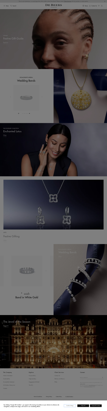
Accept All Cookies (96, 405)
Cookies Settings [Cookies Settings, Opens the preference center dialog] (69, 405)
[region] (53, 405)
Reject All (83, 405)
